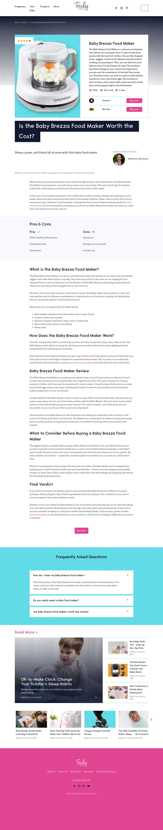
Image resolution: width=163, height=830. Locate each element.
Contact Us (63, 771)
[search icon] (144, 8)
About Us (51, 771)
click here (90, 173)
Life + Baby (32, 9)
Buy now (134, 101)
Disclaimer (88, 771)
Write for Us (76, 771)
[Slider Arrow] (151, 719)
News (56, 7)
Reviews (24, 22)
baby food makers (38, 514)
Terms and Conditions (106, 771)
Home (17, 22)
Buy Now (81, 531)
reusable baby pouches (81, 362)
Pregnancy (20, 7)
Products (44, 7)
